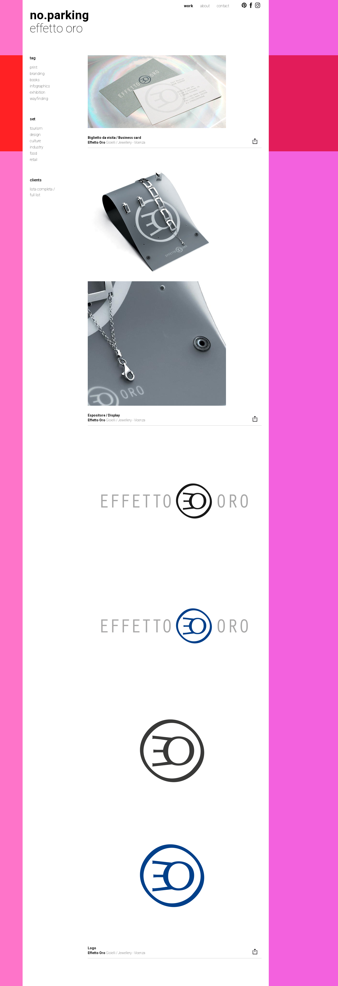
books (35, 80)
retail (33, 159)
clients (36, 180)
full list (35, 195)
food (33, 153)
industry (36, 147)
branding (37, 73)
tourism (36, 128)
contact (223, 6)
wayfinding (39, 98)
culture (35, 141)
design (35, 134)
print (33, 67)
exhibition (37, 92)
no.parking (59, 15)
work (188, 6)
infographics (40, 86)
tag (33, 58)
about (205, 6)
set (32, 119)
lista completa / (42, 189)
